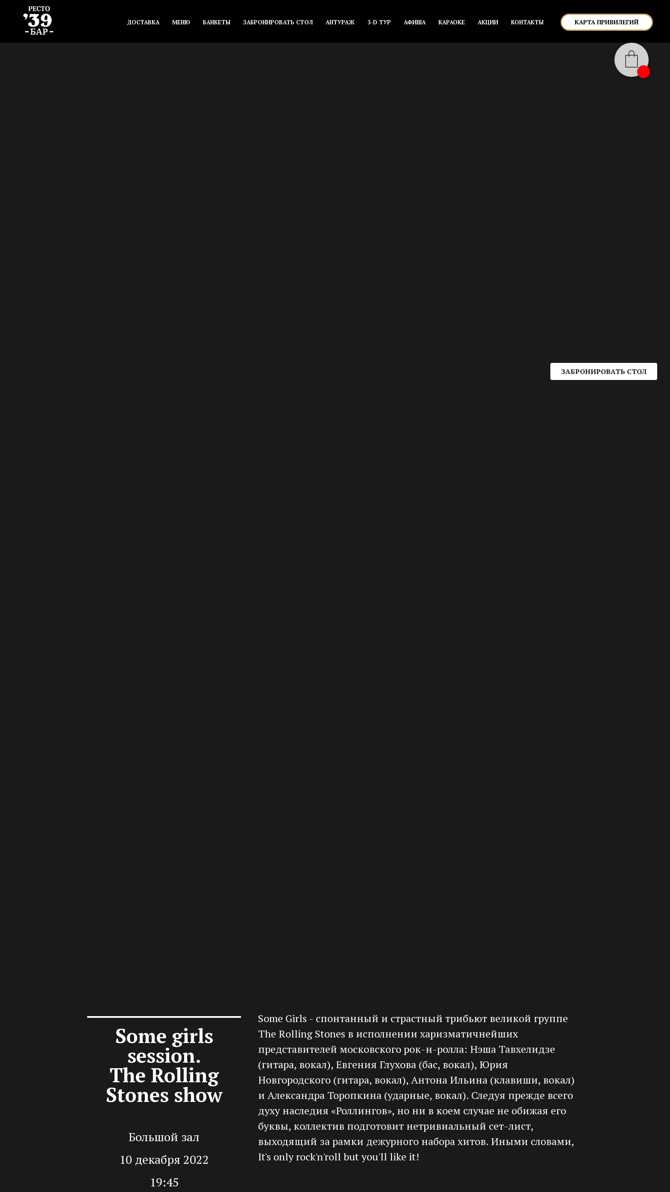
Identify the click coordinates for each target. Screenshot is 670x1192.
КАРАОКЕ (451, 22)
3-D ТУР (379, 22)
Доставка (143, 22)
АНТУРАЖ (340, 22)
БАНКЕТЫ (216, 22)
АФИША (415, 22)
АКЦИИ (488, 22)
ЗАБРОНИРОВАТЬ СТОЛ (278, 22)
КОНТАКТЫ (527, 22)
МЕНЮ (181, 22)
